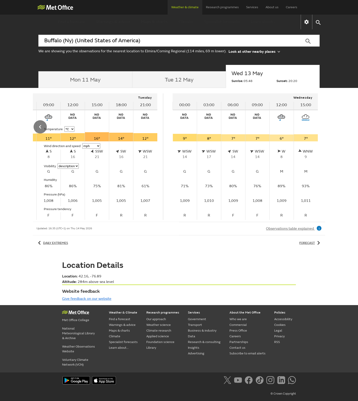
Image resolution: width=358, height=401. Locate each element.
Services (252, 7)
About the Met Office (245, 312)
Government (197, 319)
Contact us (237, 348)
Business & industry (202, 330)
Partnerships (238, 342)
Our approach (156, 319)
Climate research (158, 330)
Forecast (310, 243)
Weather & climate (185, 7)
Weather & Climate (123, 312)
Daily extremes (52, 243)
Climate (186, 21)
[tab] (85, 79)
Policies (279, 312)
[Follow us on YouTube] (239, 381)
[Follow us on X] (228, 381)
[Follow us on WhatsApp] (292, 381)
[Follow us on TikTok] (260, 381)
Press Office (238, 330)
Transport (195, 325)
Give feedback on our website (86, 298)
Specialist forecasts (222, 21)
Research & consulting (204, 342)
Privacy (279, 336)
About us (272, 7)
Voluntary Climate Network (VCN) (75, 362)
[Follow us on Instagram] (271, 381)
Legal (278, 330)
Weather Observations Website (78, 349)
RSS (277, 342)
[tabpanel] (245, 156)
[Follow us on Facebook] (250, 381)
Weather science (158, 325)
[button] (318, 22)
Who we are (238, 319)
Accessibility (283, 319)
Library (151, 348)
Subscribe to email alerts (247, 353)
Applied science (157, 336)
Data (191, 336)
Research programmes (222, 7)
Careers (291, 7)
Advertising (196, 353)
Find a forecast (71, 21)
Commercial (238, 325)
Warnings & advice (113, 21)
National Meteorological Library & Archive (78, 333)
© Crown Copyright (283, 394)
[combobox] (167, 40)
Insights (193, 348)
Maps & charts (154, 21)
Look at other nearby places (254, 51)
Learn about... (263, 21)
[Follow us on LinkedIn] (282, 381)
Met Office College (75, 320)
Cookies (280, 325)
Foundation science (160, 342)
